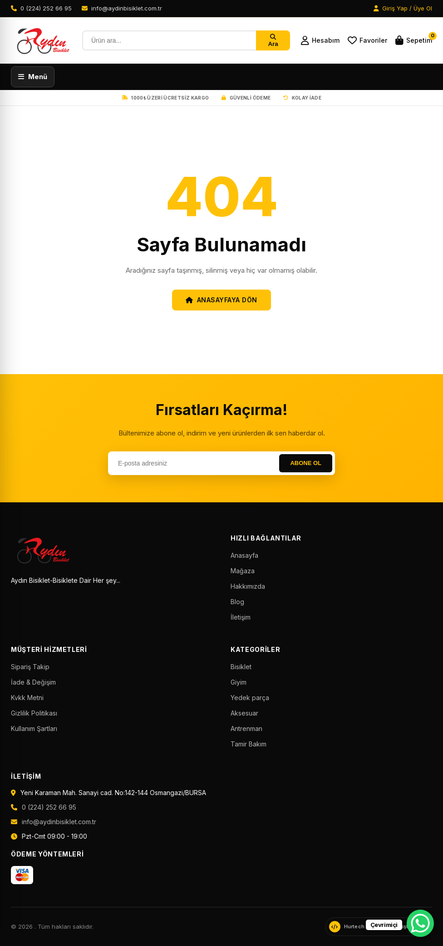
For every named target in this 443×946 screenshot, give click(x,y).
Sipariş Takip (30, 667)
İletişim (241, 617)
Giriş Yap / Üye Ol (403, 8)
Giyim (238, 682)
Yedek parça (250, 697)
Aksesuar (244, 713)
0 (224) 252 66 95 (49, 807)
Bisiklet (241, 667)
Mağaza (243, 571)
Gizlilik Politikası (34, 713)
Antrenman (246, 728)
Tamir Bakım (248, 744)
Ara (273, 40)
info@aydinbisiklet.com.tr (59, 822)
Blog (237, 602)
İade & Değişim (33, 682)
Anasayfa (244, 555)
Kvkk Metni (27, 697)
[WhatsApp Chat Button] (420, 923)
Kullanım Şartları (34, 728)
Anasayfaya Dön (221, 300)
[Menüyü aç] (32, 76)
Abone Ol (305, 463)
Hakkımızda (248, 586)
